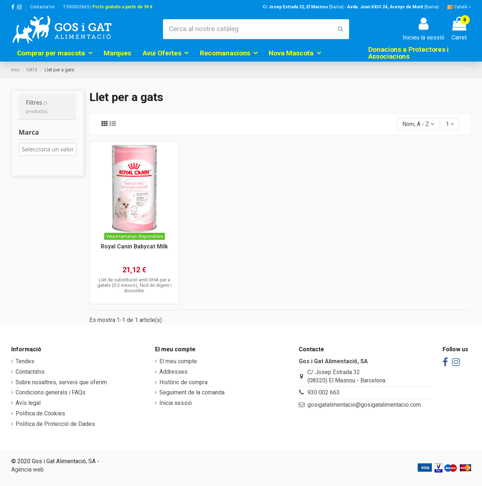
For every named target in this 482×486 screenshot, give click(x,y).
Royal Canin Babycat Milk (134, 246)
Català (459, 6)
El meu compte (178, 361)
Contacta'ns (42, 6)
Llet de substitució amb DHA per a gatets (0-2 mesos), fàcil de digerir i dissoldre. (134, 285)
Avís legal (28, 402)
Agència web (27, 469)
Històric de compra (183, 382)
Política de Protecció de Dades (55, 423)
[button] (54, 53)
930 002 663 (323, 392)
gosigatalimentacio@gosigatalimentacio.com (364, 404)
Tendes (25, 361)
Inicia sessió (175, 402)
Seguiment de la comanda (192, 392)
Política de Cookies (40, 413)
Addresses (173, 371)
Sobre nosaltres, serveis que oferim (61, 382)
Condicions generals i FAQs (50, 392)
